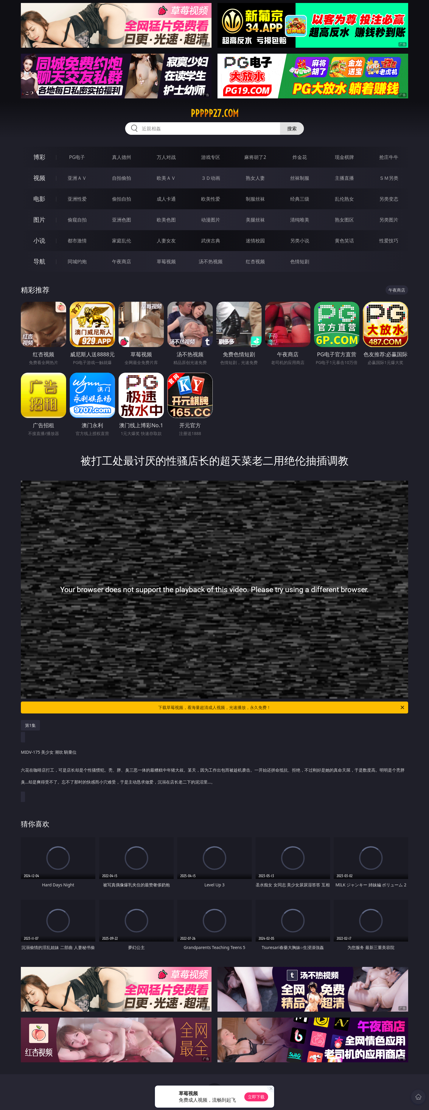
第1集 (30, 725)
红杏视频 (255, 261)
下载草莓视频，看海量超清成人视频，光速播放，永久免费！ (281, 707)
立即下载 (256, 1097)
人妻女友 (166, 240)
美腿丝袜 (255, 219)
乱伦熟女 (344, 199)
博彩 (39, 157)
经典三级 (299, 199)
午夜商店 (121, 261)
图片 (39, 220)
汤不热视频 (211, 261)
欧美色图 (166, 219)
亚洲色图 (121, 219)
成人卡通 (166, 199)
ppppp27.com (215, 113)
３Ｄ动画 (210, 178)
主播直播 (344, 178)
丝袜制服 (299, 178)
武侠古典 (210, 240)
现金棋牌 (344, 157)
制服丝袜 (255, 199)
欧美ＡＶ (166, 178)
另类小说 (299, 240)
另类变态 (388, 199)
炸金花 (300, 157)
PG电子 (77, 157)
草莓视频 (166, 261)
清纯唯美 (299, 219)
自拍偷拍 (121, 178)
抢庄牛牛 (388, 157)
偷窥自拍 (77, 219)
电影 (39, 199)
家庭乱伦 (121, 240)
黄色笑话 (344, 240)
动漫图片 (210, 219)
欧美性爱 (210, 199)
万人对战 (166, 157)
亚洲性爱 (77, 199)
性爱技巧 (388, 240)
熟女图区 (344, 219)
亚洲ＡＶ (77, 178)
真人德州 (121, 157)
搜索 (292, 128)
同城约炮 (77, 261)
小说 (39, 240)
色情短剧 (299, 261)
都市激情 (77, 240)
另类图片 (388, 219)
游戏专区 (210, 157)
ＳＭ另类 (388, 178)
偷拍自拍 (121, 199)
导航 (39, 261)
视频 (39, 178)
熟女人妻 (255, 178)
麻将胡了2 (255, 157)
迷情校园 (255, 240)
